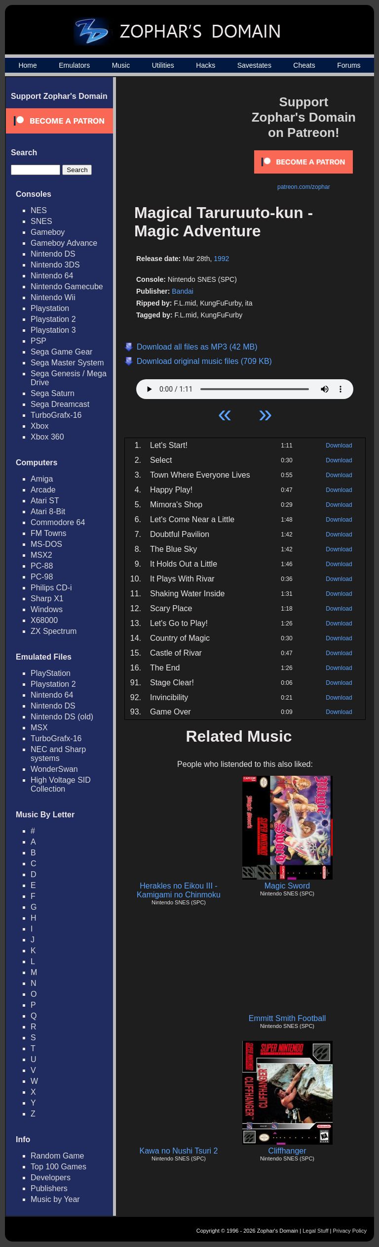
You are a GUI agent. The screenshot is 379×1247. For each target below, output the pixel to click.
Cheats (304, 65)
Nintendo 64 (52, 275)
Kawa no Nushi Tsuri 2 (179, 1151)
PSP (38, 341)
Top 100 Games (58, 1166)
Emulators (74, 65)
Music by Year (55, 1199)
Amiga (42, 479)
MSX (39, 727)
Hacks (205, 65)
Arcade (43, 490)
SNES (41, 221)
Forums (348, 65)
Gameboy (48, 232)
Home (27, 65)
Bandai (182, 291)
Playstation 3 (53, 330)
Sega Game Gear (61, 352)
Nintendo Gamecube (67, 286)
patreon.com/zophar (303, 186)
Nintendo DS (53, 254)
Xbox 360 (47, 437)
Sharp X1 (47, 598)
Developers (51, 1177)
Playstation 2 (53, 319)
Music (121, 65)
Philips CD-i (51, 587)
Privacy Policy (350, 1231)
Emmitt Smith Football (287, 1018)
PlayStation (51, 673)
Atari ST (45, 500)
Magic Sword (287, 886)
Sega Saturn (53, 393)
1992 (221, 259)
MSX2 (41, 555)
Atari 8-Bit (48, 511)
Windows (47, 609)
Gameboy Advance (64, 243)
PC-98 (42, 577)
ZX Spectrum (53, 631)
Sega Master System (67, 362)
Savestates (254, 65)
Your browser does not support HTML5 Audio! (244, 386)
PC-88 (42, 566)
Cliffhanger (287, 1151)
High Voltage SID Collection (61, 784)
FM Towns (49, 533)
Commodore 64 (58, 522)
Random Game (57, 1156)
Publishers (49, 1188)
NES (39, 210)
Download (339, 445)
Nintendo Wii (53, 297)
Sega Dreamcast (60, 404)
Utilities (163, 65)
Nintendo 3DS (55, 265)
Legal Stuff (315, 1231)
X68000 (44, 620)
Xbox (39, 426)
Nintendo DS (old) (62, 717)
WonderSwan (54, 769)
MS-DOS (46, 544)
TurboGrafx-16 (56, 415)
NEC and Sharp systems (58, 753)
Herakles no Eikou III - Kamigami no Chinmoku (179, 890)
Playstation (50, 308)
